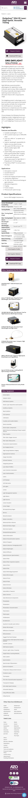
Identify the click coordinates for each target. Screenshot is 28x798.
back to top (23, 762)
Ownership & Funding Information (9, 757)
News (5, 722)
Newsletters (7, 743)
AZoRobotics (7, 709)
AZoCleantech (7, 711)
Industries (16, 730)
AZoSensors (17, 705)
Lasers (9, 14)
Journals (6, 733)
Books (15, 722)
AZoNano (6, 707)
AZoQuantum (17, 707)
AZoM (5, 705)
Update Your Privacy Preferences (14, 793)
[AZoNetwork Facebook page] (14, 773)
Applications (17, 728)
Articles (5, 724)
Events (15, 724)
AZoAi (15, 709)
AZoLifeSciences (18, 713)
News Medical (17, 711)
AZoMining (6, 715)
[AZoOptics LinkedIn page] (11, 773)
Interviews (6, 732)
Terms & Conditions (8, 749)
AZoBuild (6, 713)
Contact (5, 745)
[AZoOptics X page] (17, 773)
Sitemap (16, 733)
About (5, 737)
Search (5, 739)
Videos (5, 728)
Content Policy (7, 754)
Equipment (6, 726)
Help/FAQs (16, 732)
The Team (16, 735)
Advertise (6, 747)
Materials (16, 726)
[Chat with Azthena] (24, 795)
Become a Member (8, 741)
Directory (6, 730)
